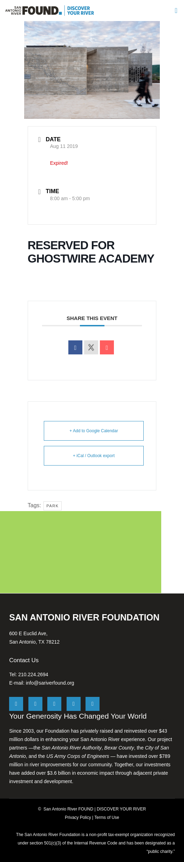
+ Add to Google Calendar (93, 430)
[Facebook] (35, 704)
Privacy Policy (78, 817)
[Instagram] (54, 704)
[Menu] (175, 10)
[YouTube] (93, 704)
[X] (16, 704)
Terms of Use (106, 817)
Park (52, 506)
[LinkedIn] (74, 704)
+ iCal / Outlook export (94, 455)
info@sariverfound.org (50, 683)
